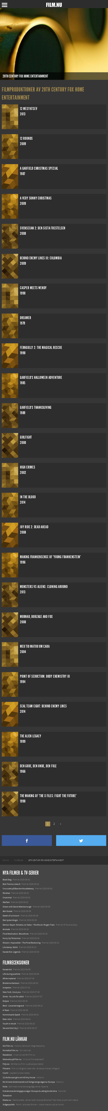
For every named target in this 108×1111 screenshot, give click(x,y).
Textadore (7, 1095)
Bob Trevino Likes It (11, 884)
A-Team (6, 1010)
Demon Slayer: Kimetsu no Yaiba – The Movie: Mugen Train (29, 925)
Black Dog (7, 879)
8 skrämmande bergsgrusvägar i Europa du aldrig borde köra (30, 1091)
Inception (7, 987)
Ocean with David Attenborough (17, 906)
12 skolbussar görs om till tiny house (19, 1077)
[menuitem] (5, 860)
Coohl (5, 1073)
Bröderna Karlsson (11, 983)
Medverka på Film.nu (12, 1059)
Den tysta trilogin (10, 920)
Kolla (5, 1086)
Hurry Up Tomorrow (12, 938)
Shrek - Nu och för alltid (13, 996)
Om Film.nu (8, 1046)
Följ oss (6, 1064)
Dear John (7, 1019)
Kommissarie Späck (11, 1014)
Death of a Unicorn (11, 915)
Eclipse (6, 1001)
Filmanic (6, 1068)
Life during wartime (11, 974)
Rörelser (6, 893)
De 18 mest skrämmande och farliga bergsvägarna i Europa (29, 1082)
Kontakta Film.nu (10, 1050)
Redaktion (7, 1055)
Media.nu (7, 1100)
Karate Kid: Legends (11, 952)
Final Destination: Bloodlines (16, 934)
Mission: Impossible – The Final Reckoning (21, 942)
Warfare (6, 902)
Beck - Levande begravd (13, 1005)
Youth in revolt (9, 1023)
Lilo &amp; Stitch (10, 947)
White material (9, 978)
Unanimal (7, 897)
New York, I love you (12, 992)
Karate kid (7, 969)
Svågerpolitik (9, 1104)
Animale (6, 929)
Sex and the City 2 (10, 1028)
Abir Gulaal (7, 911)
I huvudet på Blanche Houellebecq (18, 888)
